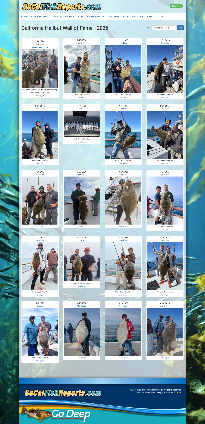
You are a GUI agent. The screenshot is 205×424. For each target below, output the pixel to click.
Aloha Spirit (81, 306)
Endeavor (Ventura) (40, 47)
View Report (40, 96)
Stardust (40, 306)
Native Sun (40, 174)
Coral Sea (82, 43)
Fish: (149, 28)
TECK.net (177, 393)
